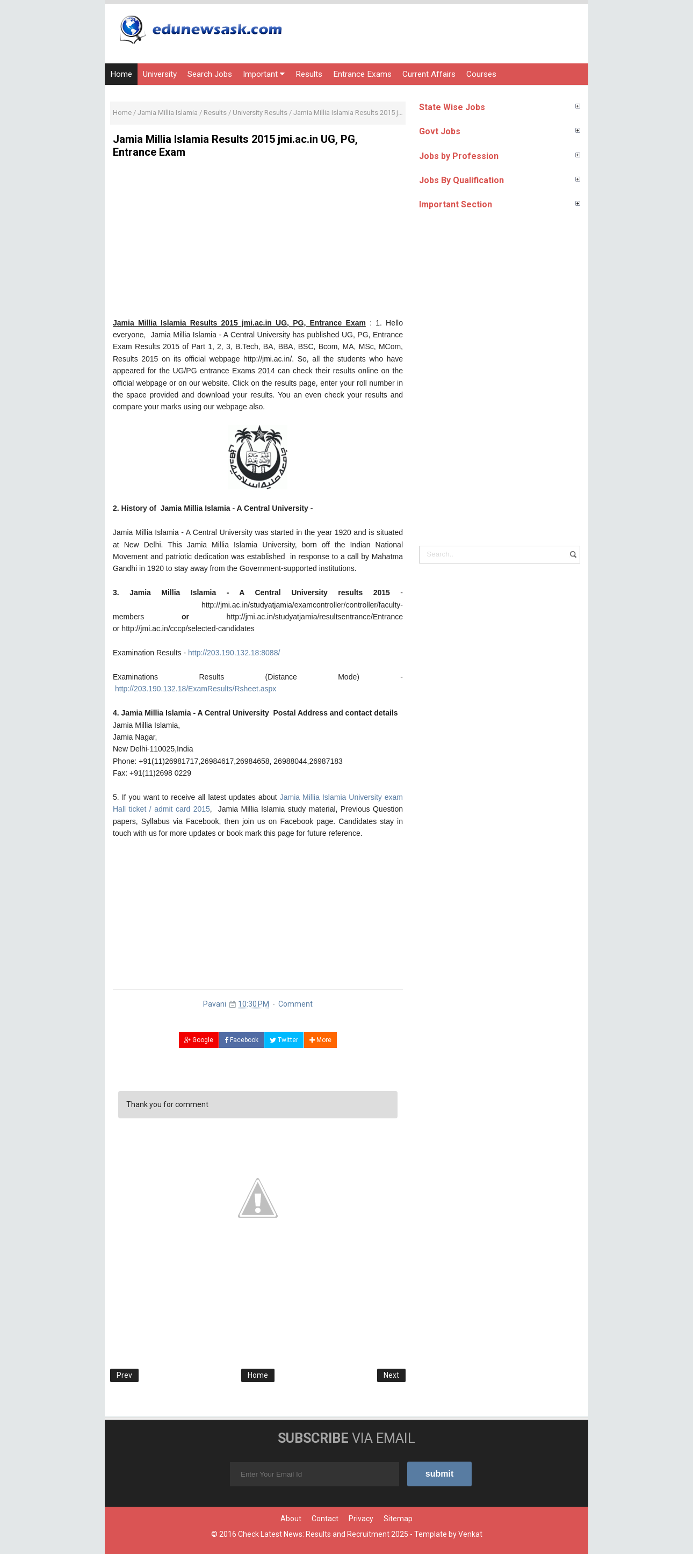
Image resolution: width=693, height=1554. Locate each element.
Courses (481, 74)
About (290, 1518)
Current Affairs (429, 74)
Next (391, 1375)
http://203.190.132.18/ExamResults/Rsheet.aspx (195, 688)
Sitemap (398, 1518)
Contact (325, 1518)
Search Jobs (209, 74)
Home (121, 74)
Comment (295, 1004)
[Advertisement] (258, 242)
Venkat (470, 1534)
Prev (124, 1375)
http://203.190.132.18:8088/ (234, 652)
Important (264, 74)
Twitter (284, 1040)
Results (308, 74)
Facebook (241, 1040)
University (160, 74)
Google (198, 1040)
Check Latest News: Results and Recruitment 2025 (323, 1534)
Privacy (361, 1518)
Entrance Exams (362, 74)
